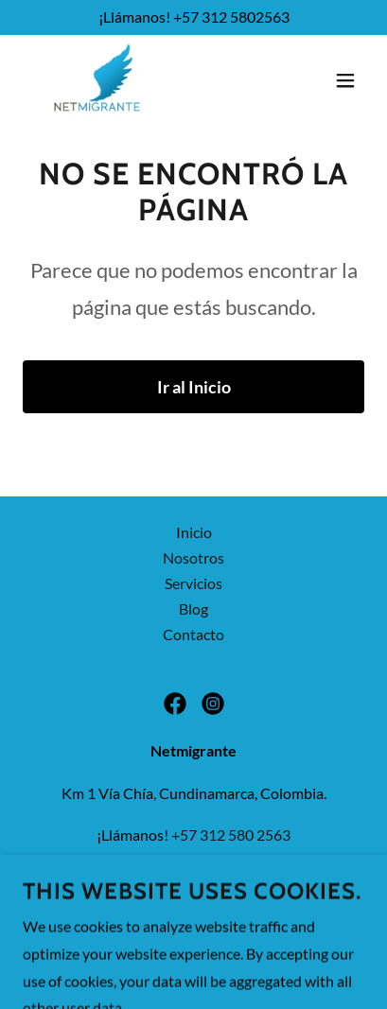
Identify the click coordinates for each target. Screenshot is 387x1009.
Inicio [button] (194, 532)
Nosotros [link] (193, 557)
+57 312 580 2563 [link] (230, 835)
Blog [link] (193, 609)
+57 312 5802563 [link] (231, 17)
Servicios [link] (193, 583)
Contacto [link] (193, 634)
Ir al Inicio (194, 386)
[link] (97, 80)
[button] (345, 80)
